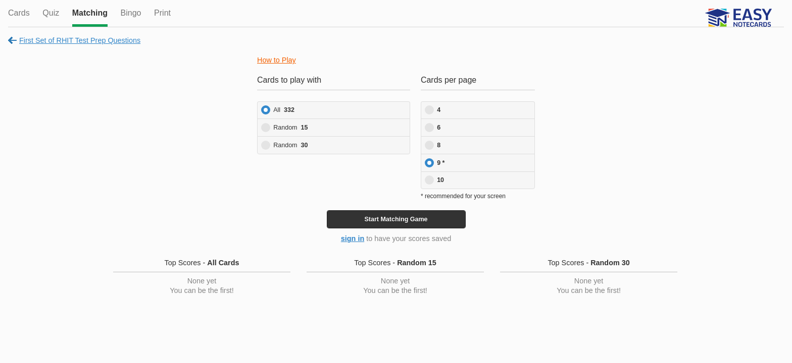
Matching (90, 13)
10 (440, 180)
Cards (19, 13)
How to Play (276, 60)
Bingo (131, 13)
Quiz (50, 13)
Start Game (395, 219)
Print (162, 13)
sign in (352, 238)
